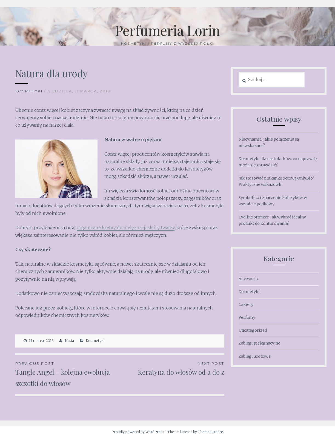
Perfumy (247, 317)
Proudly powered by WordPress (137, 432)
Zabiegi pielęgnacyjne (259, 343)
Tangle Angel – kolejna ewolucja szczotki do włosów (67, 374)
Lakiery (246, 304)
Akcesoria (248, 278)
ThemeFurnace (210, 432)
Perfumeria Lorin (167, 30)
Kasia (69, 341)
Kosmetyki (29, 91)
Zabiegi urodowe (255, 356)
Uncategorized (253, 330)
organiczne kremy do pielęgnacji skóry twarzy (125, 227)
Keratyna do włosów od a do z (172, 368)
